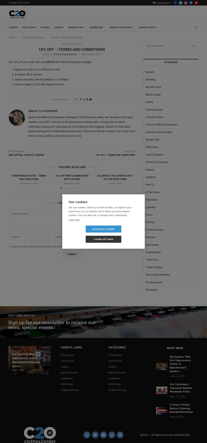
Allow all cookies (85, 234)
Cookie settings (122, 234)
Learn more (74, 225)
